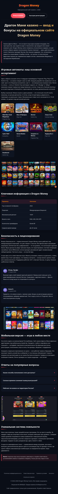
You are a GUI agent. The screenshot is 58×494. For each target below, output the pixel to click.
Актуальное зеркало (29, 477)
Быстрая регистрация (37, 15)
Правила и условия (41, 473)
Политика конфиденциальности (12, 473)
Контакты (51, 473)
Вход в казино (18, 15)
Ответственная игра (28, 473)
